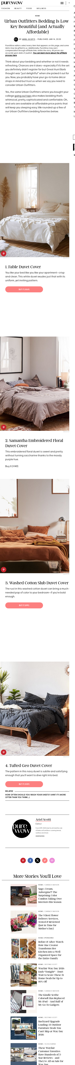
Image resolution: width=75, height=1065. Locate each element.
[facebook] (30, 860)
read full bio (40, 836)
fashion (6, 8)
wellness (41, 8)
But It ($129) (24, 784)
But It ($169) (24, 290)
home (37, 16)
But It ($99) (24, 605)
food (29, 8)
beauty (18, 8)
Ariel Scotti (28, 39)
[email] (52, 860)
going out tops (23, 96)
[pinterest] (3, 253)
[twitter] (37, 860)
